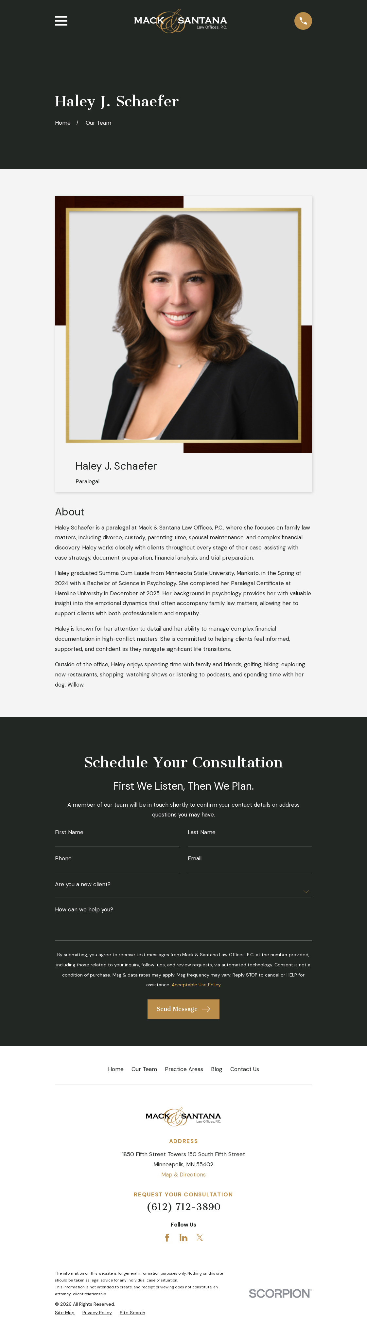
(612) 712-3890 (183, 1206)
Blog (216, 1069)
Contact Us (244, 1069)
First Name (69, 832)
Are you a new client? (83, 884)
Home (116, 1069)
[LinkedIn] (183, 1238)
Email (194, 858)
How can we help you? (84, 909)
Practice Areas (184, 1069)
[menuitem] (65, 1313)
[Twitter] (200, 1238)
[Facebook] (167, 1238)
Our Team (144, 1069)
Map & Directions (183, 1174)
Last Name (202, 832)
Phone (63, 858)
